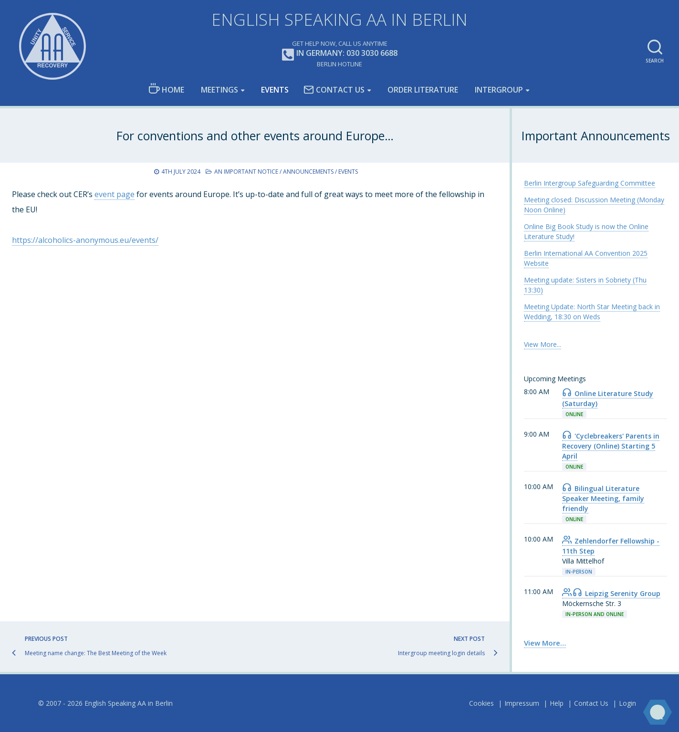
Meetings (219, 89)
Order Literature (422, 89)
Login (627, 703)
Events (275, 89)
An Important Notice (246, 171)
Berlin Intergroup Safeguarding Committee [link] (589, 183)
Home (166, 89)
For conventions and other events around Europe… (255, 135)
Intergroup (499, 89)
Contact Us (334, 89)
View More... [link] (542, 344)
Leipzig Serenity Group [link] (611, 593)
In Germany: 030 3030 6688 (339, 54)
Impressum (521, 703)
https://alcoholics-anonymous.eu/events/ (85, 240)
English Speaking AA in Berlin (339, 19)
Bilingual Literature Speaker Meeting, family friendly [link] (603, 498)
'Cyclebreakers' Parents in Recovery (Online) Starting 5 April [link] (610, 445)
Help (557, 703)
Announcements (308, 171)
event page (114, 194)
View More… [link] (545, 643)
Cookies (481, 703)
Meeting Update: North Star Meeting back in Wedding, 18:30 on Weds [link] (592, 311)
